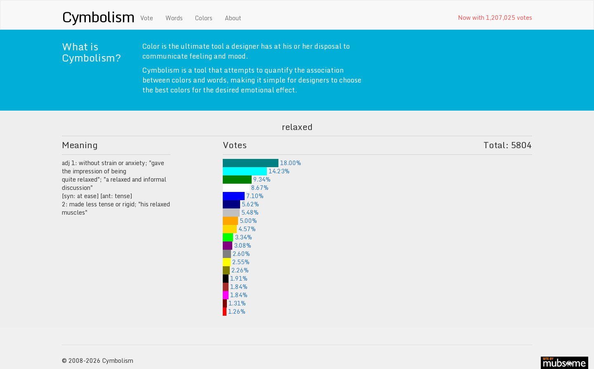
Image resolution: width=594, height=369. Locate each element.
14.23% (256, 171)
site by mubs (564, 363)
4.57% (239, 229)
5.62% (241, 204)
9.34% (247, 179)
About (233, 18)
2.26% (236, 270)
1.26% (234, 311)
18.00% (262, 163)
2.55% (236, 262)
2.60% (236, 253)
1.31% (234, 303)
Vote (146, 18)
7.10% (243, 196)
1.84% (235, 286)
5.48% (241, 212)
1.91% (235, 278)
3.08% (237, 245)
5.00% (240, 220)
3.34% (237, 237)
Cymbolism (98, 16)
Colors (203, 18)
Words (174, 18)
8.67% (246, 187)
